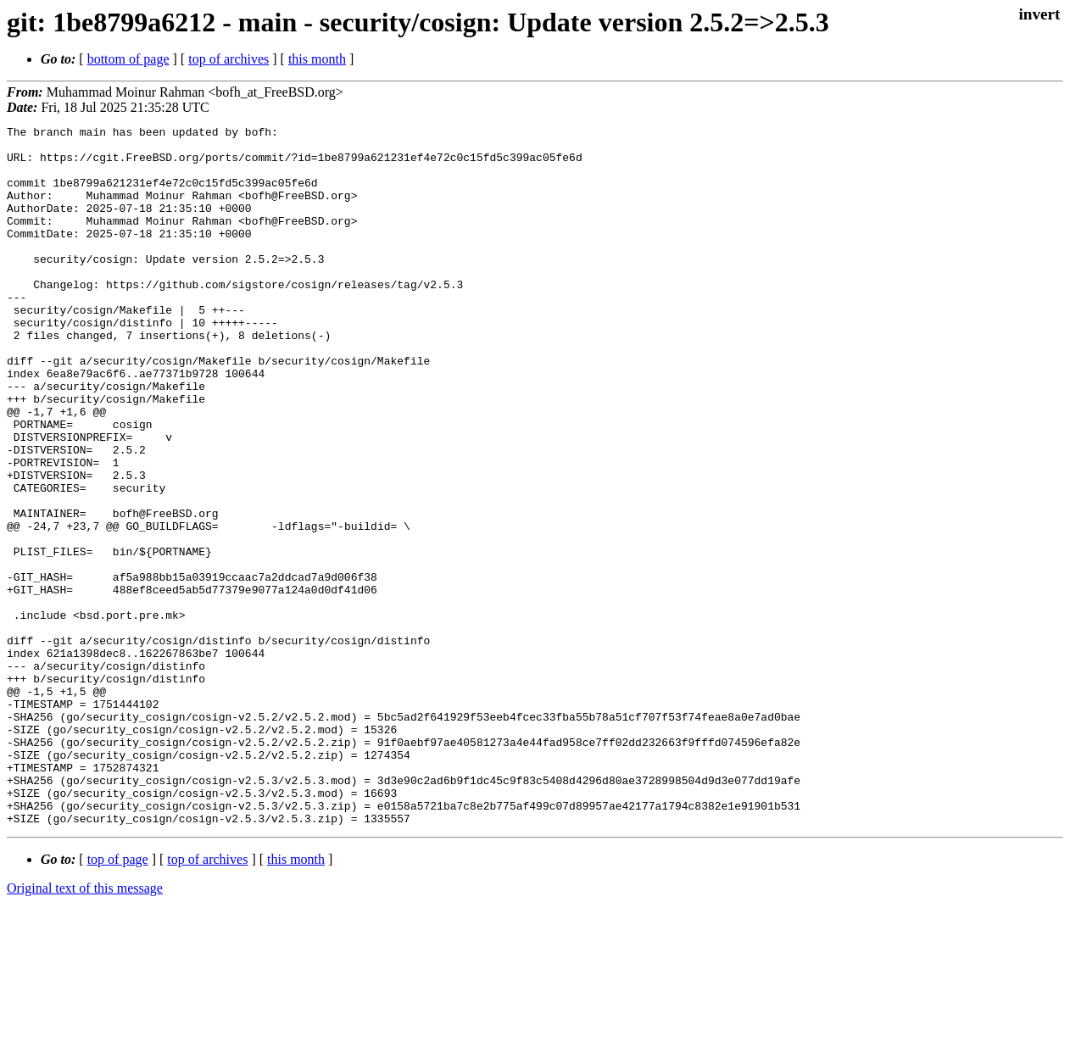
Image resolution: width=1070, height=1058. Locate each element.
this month (317, 59)
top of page (117, 999)
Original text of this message (85, 1028)
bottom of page (128, 59)
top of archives (228, 59)
